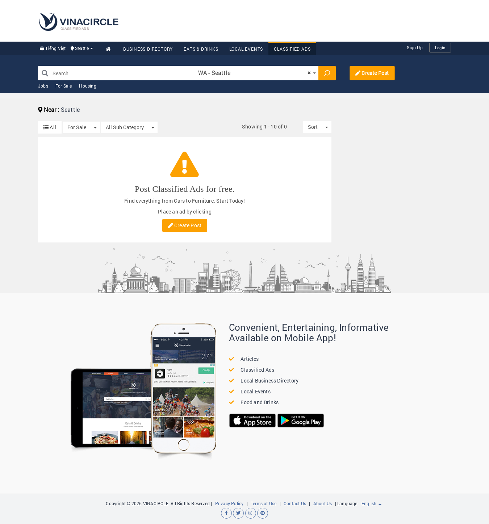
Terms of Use (263, 503)
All (49, 127)
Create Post (372, 72)
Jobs (43, 86)
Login (440, 47)
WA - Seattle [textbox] (254, 72)
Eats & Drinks (201, 49)
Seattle (82, 48)
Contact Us (295, 503)
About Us (322, 503)
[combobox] (256, 73)
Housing (87, 86)
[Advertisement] (319, 20)
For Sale (63, 86)
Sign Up (414, 47)
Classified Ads (292, 49)
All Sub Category (125, 127)
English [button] (371, 503)
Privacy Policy (229, 503)
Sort (313, 126)
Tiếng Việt (53, 48)
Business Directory (148, 49)
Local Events (246, 49)
